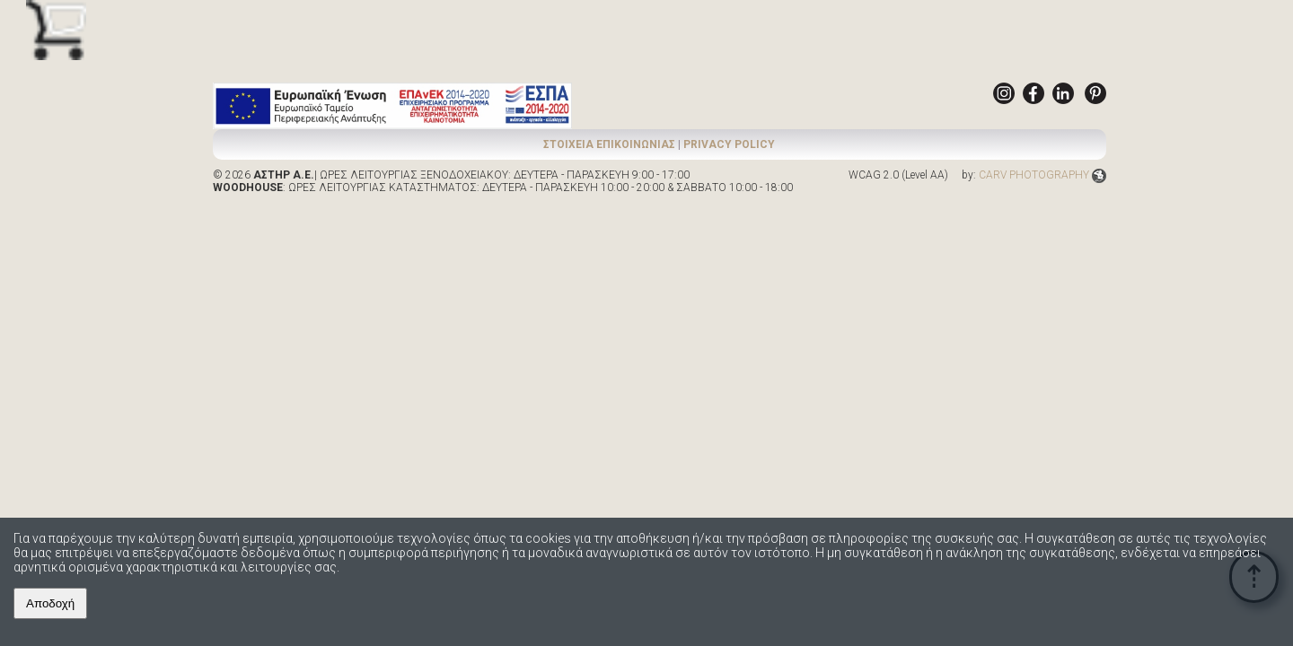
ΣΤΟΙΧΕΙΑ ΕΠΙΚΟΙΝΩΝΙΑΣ (609, 144)
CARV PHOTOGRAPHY (1042, 175)
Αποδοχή (50, 603)
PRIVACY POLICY (729, 144)
